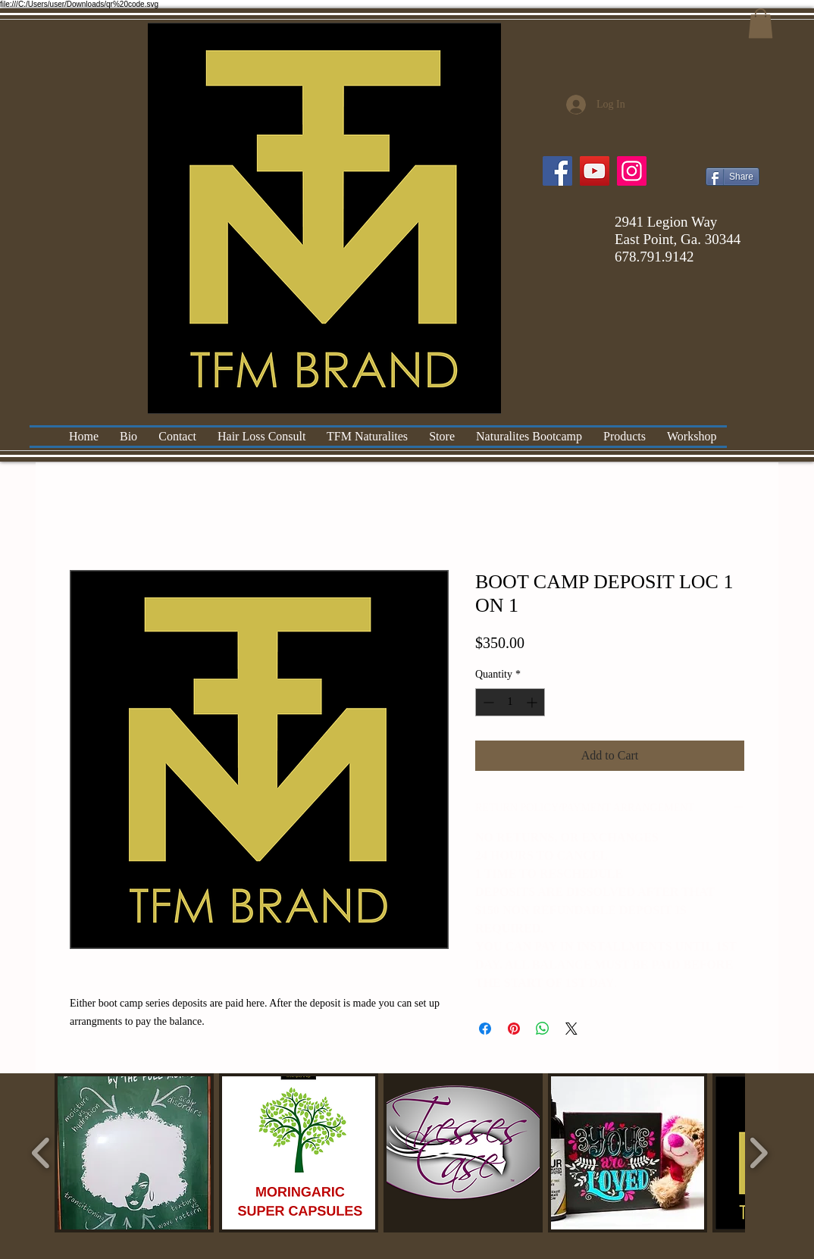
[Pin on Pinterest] (514, 1028)
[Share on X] (571, 1028)
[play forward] (758, 1153)
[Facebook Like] (730, 148)
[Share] (732, 177)
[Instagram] (632, 171)
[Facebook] (557, 171)
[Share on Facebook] (485, 1028)
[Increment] (533, 702)
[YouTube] (594, 171)
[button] (760, 23)
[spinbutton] (510, 702)
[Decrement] (486, 702)
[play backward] (41, 1153)
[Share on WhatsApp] (543, 1028)
